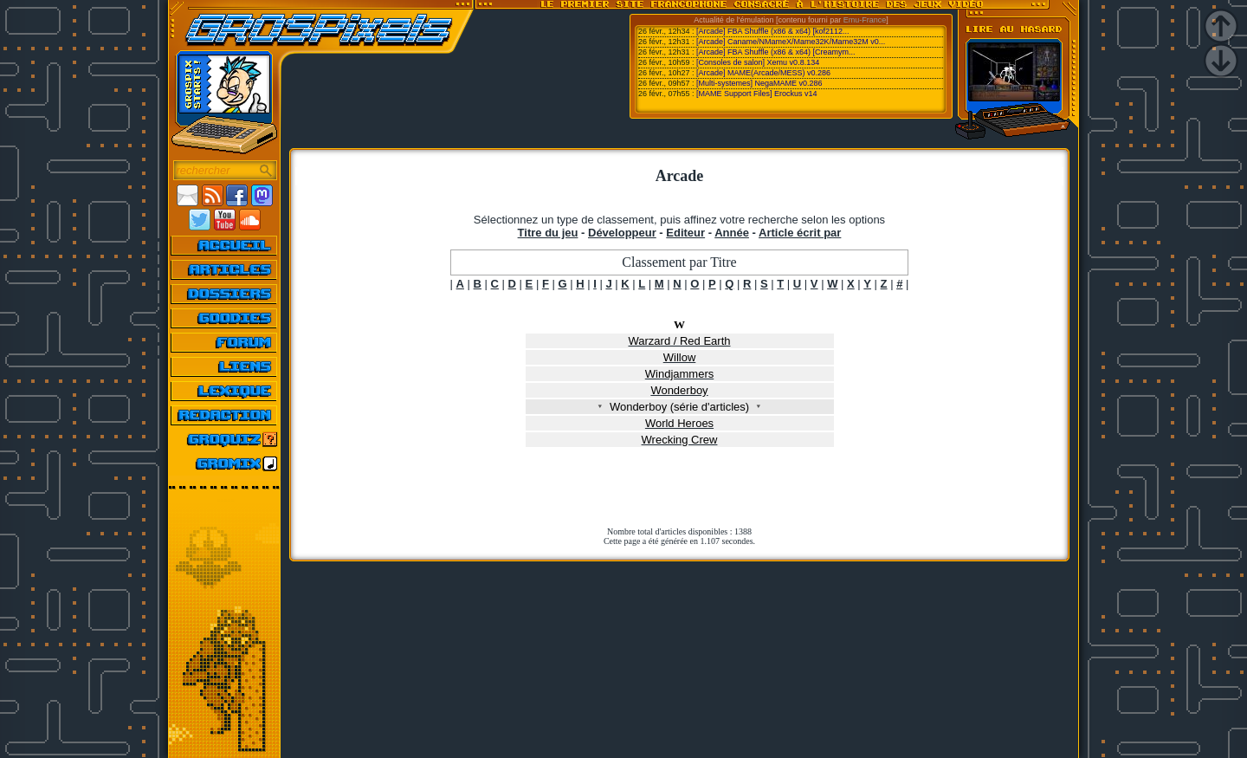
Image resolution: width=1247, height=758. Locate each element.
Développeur (622, 232)
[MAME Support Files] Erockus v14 (756, 93)
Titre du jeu (548, 232)
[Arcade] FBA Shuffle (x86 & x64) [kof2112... (772, 31)
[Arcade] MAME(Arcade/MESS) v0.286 (763, 72)
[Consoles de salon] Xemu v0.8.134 (757, 62)
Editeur (685, 232)
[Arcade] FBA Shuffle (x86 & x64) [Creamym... (775, 52)
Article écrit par (800, 232)
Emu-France (865, 20)
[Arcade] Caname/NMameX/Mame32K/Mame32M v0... (790, 41)
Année (731, 232)
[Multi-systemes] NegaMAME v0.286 (759, 83)
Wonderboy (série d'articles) (680, 406)
